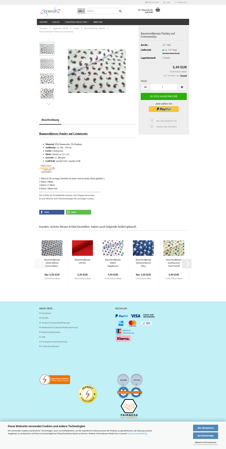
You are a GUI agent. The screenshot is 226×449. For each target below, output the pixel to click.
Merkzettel (181, 2)
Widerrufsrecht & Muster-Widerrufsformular (60, 327)
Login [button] (167, 2)
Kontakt (45, 318)
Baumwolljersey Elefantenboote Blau (143, 262)
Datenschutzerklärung (137, 433)
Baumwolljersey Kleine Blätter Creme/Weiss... (52, 262)
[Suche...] (81, 11)
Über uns (97, 22)
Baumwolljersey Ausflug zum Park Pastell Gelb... (174, 263)
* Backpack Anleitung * (77, 22)
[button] (152, 2)
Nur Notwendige (206, 435)
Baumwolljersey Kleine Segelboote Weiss (113, 263)
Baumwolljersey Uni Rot (82, 261)
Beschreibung (50, 119)
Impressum (46, 313)
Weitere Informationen (205, 442)
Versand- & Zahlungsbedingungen (56, 323)
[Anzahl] (163, 87)
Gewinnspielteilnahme (51, 332)
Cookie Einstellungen (50, 346)
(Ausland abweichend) (171, 53)
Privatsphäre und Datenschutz (54, 342)
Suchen (43, 22)
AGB (43, 337)
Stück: (144, 81)
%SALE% (56, 22)
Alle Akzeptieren (205, 428)
